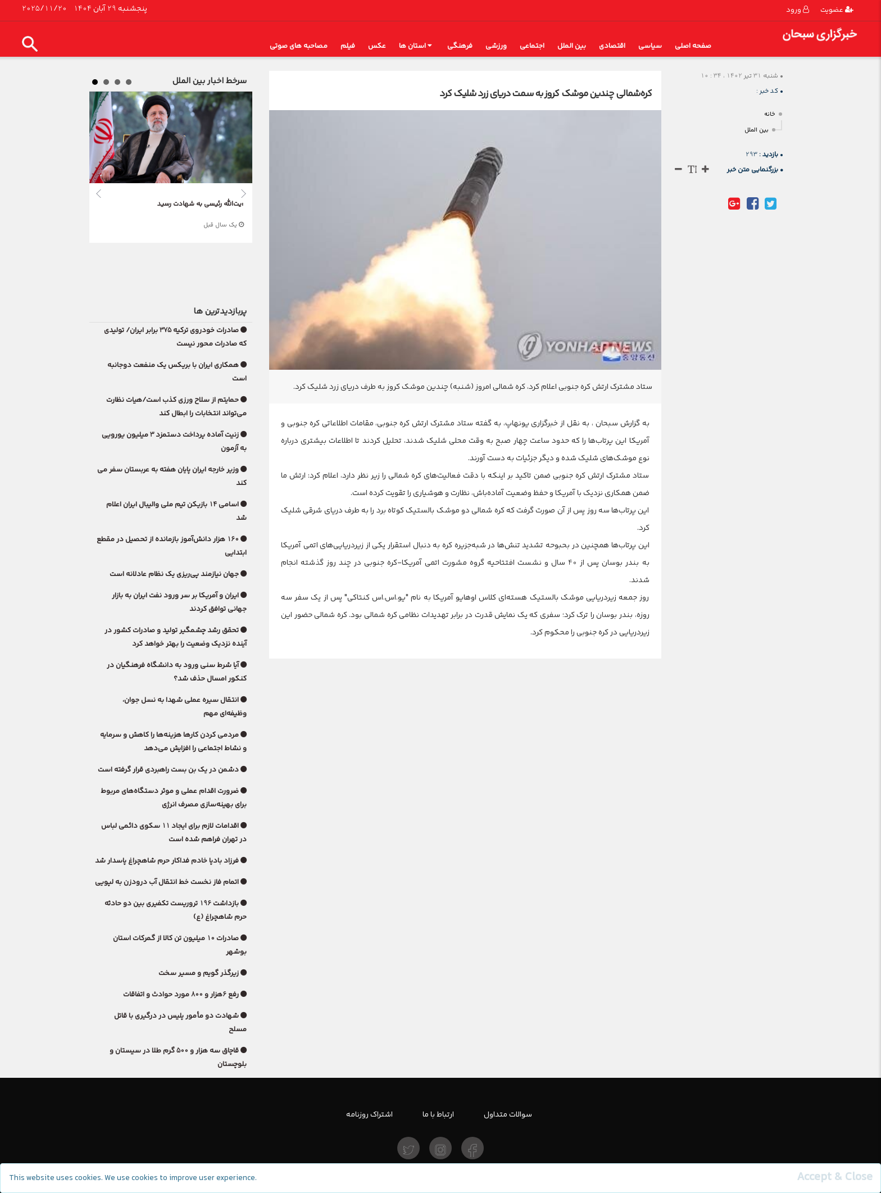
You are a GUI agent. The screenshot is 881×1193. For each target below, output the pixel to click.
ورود (797, 10)
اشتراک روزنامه (369, 1114)
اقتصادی (612, 46)
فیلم (347, 46)
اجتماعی (532, 46)
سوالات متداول (508, 1114)
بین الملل (571, 46)
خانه (769, 114)
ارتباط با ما (438, 1114)
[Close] (835, 1177)
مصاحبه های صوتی (299, 46)
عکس (377, 46)
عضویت (836, 10)
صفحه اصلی (693, 46)
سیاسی (650, 46)
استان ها (415, 46)
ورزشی (496, 46)
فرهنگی (460, 46)
